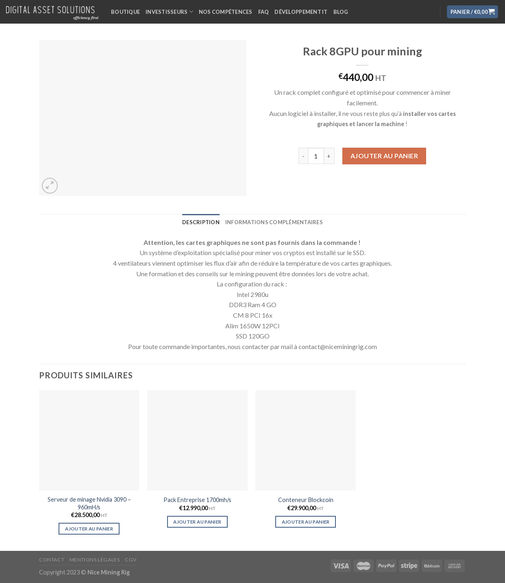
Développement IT (300, 12)
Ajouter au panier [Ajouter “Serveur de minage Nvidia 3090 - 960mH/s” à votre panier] (89, 528)
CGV (131, 560)
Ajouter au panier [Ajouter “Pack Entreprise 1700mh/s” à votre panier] (197, 521)
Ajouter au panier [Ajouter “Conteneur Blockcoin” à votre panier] (306, 521)
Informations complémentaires (274, 222)
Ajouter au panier (384, 155)
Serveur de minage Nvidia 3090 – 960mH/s (89, 503)
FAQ (263, 12)
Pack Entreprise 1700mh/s (197, 499)
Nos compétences (225, 12)
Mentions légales (95, 560)
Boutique (125, 12)
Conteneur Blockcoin (305, 499)
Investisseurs (169, 11)
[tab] (201, 222)
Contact (51, 560)
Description (201, 222)
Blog (340, 12)
